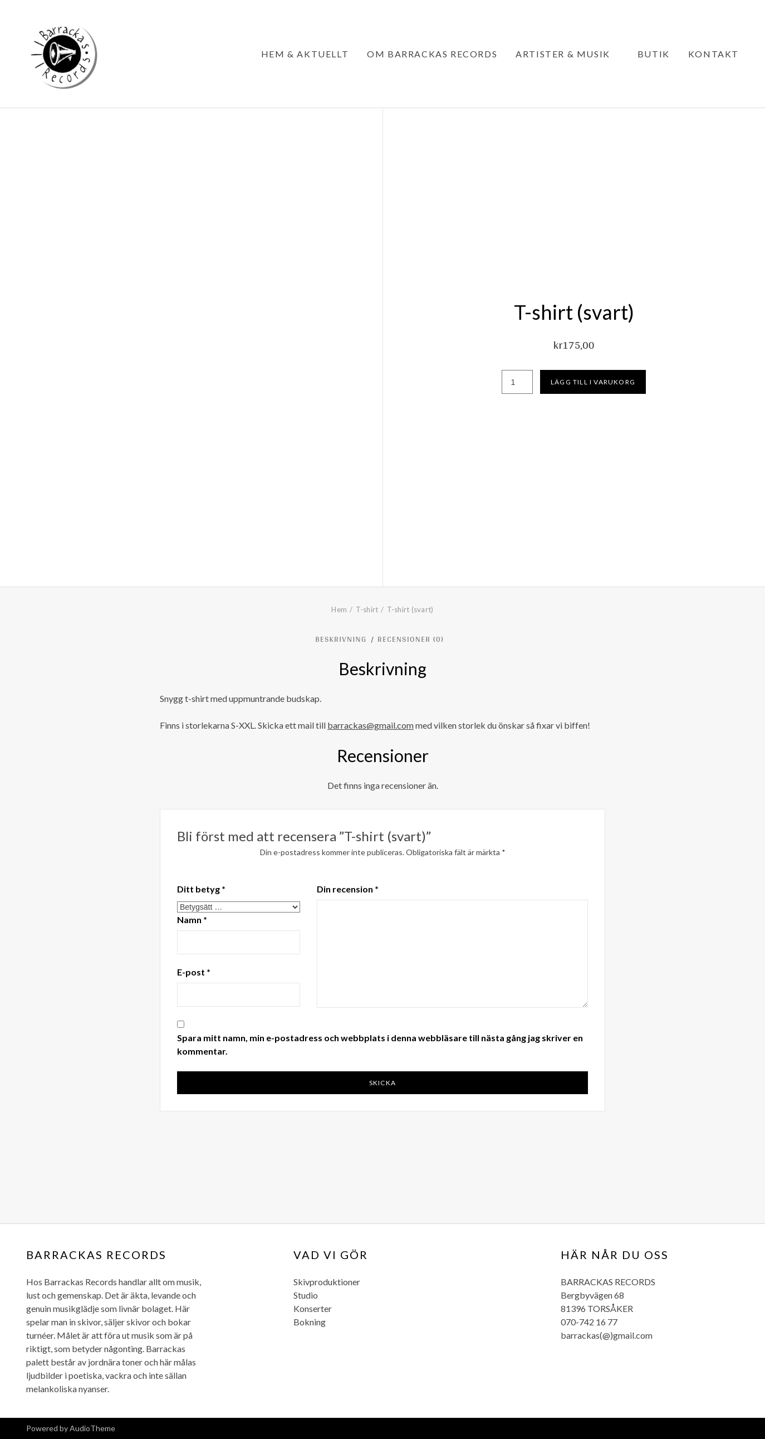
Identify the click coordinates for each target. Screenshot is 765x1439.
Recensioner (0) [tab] (412, 639)
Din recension (348, 889)
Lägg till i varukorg (593, 382)
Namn (192, 919)
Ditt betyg (201, 889)
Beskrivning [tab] (342, 639)
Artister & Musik (563, 53)
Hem (339, 609)
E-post (193, 972)
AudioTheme (92, 1428)
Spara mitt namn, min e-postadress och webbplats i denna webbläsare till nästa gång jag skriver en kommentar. (380, 1044)
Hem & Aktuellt (305, 53)
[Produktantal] (517, 382)
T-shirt (367, 609)
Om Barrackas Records (432, 53)
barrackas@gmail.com (370, 725)
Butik (654, 53)
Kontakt (713, 53)
